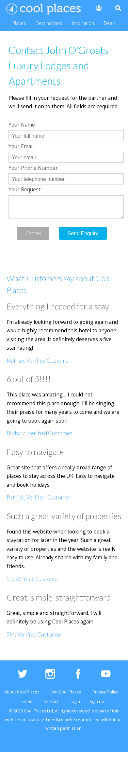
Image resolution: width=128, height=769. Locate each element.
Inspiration (83, 23)
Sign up (96, 701)
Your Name (21, 124)
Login (75, 701)
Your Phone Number (33, 167)
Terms (26, 701)
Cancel (33, 233)
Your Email (21, 146)
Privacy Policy (105, 692)
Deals (110, 23)
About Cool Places (21, 692)
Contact (50, 701)
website (12, 720)
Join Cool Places (66, 692)
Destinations (49, 23)
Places (19, 23)
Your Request (24, 189)
